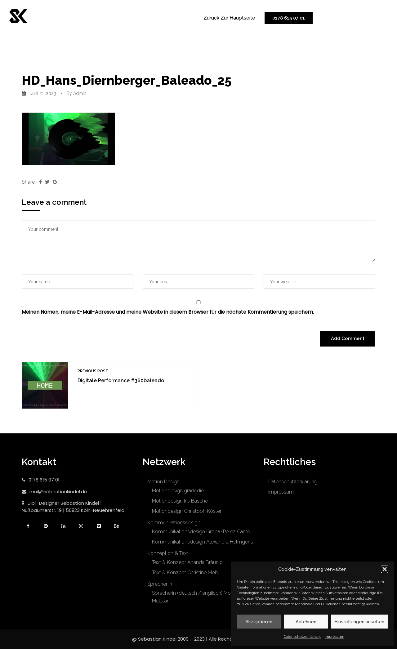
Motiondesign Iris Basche (180, 501)
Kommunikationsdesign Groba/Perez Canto (201, 532)
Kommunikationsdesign (173, 523)
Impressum (334, 636)
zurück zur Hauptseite (229, 18)
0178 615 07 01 (288, 18)
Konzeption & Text (167, 553)
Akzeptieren (258, 621)
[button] (384, 569)
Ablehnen (306, 621)
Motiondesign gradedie (178, 491)
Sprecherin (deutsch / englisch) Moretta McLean (196, 597)
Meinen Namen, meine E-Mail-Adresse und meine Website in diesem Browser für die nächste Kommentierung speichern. (168, 312)
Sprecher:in (159, 584)
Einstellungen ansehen (359, 621)
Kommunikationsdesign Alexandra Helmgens (202, 542)
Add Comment (347, 338)
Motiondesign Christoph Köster (186, 511)
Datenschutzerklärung (302, 636)
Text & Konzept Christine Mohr (185, 572)
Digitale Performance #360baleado (121, 380)
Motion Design (163, 482)
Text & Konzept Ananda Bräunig (187, 562)
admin (79, 93)
